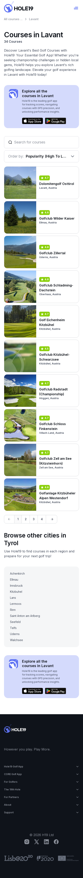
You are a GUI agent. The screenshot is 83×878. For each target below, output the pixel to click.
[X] (36, 841)
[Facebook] (56, 841)
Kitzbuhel (16, 591)
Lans (13, 597)
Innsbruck (16, 585)
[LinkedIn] (46, 841)
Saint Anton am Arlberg (25, 616)
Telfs (13, 628)
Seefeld (15, 622)
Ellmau (14, 579)
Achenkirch (17, 573)
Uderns (15, 634)
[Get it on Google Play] (55, 121)
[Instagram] (26, 841)
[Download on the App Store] (32, 121)
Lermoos (15, 603)
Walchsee (16, 640)
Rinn (13, 609)
